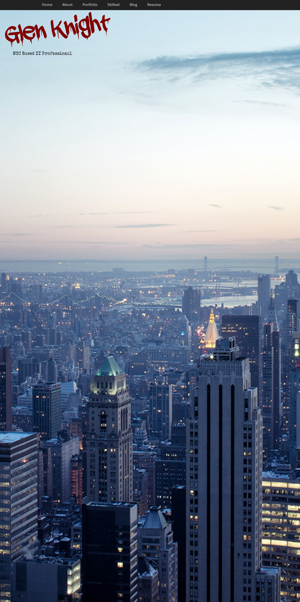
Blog (133, 5)
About (67, 5)
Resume (154, 5)
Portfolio (89, 5)
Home (47, 5)
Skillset (113, 5)
